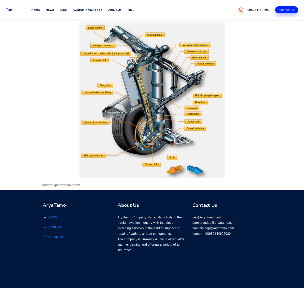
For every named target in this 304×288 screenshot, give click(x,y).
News (50, 10)
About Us (115, 10)
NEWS (52, 217)
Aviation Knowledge (87, 10)
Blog (63, 10)
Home (35, 10)
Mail (130, 10)
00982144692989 (258, 9)
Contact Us (286, 10)
